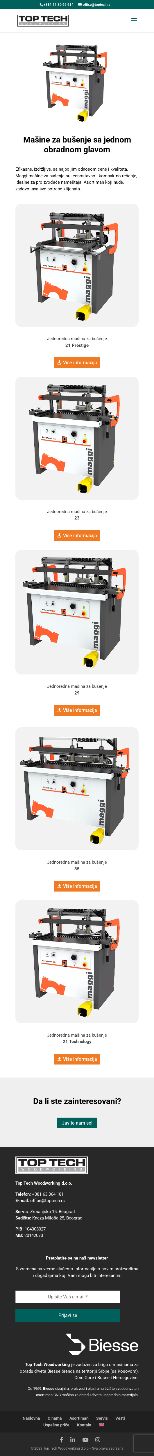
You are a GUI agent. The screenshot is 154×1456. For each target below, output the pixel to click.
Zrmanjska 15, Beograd (52, 1211)
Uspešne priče (56, 1425)
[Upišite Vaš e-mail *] (67, 1297)
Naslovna (31, 1418)
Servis (102, 1418)
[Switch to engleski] (101, 1424)
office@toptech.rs (47, 1200)
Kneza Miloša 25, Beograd (57, 1218)
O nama (55, 1418)
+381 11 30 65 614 (59, 5)
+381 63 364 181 (48, 1194)
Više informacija (80, 362)
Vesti (120, 1418)
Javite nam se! (77, 1123)
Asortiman (79, 1418)
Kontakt (84, 1425)
